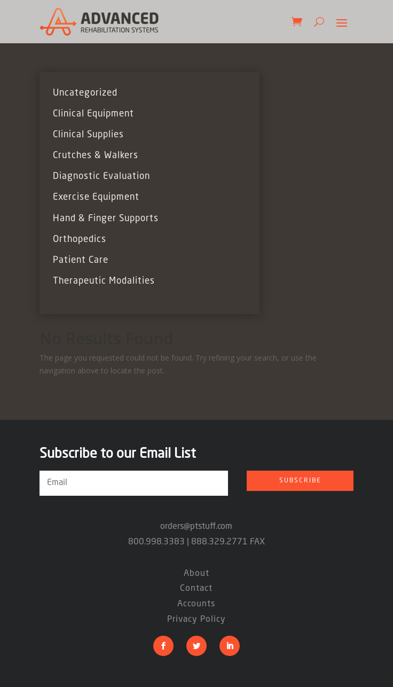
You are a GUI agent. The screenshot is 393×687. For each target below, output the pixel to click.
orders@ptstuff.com (196, 526)
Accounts (196, 604)
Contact (196, 588)
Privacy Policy (196, 619)
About (196, 573)
